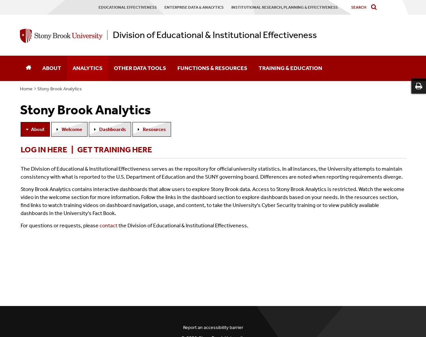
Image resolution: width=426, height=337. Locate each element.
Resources (154, 129)
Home (26, 89)
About (51, 68)
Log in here (44, 149)
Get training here (114, 149)
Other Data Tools (140, 68)
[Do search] (375, 7)
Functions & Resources (212, 68)
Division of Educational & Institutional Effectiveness (215, 35)
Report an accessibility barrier (213, 327)
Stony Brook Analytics (59, 89)
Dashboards (112, 129)
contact (108, 225)
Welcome (72, 129)
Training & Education (290, 68)
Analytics (88, 68)
